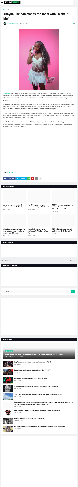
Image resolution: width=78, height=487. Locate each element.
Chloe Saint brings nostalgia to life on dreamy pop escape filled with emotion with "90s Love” (14, 231)
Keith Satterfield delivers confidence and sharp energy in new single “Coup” (34, 354)
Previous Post (6, 260)
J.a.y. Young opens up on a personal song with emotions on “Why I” (32, 362)
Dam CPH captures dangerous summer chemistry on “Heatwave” (38, 206)
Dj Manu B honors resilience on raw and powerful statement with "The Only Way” (36, 386)
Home (5, 10)
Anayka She (6, 93)
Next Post (73, 260)
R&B (11, 172)
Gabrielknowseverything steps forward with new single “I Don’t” (32, 370)
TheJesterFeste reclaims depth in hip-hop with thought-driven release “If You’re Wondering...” (40, 426)
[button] (2, 2)
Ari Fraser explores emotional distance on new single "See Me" (13, 206)
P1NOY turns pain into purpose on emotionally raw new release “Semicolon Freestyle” (62, 207)
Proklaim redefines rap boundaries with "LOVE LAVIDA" (29, 418)
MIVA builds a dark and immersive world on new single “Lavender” (62, 230)
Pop (9, 10)
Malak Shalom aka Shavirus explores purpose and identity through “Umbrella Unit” (37, 410)
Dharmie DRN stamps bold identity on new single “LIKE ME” (30, 378)
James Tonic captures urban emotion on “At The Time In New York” (38, 231)
